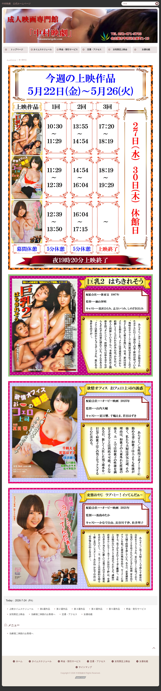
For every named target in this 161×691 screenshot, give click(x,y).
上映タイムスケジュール (21, 609)
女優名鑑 (146, 49)
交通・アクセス (94, 49)
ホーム (19, 661)
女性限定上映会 (120, 49)
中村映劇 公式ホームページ (16, 3)
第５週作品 (114, 609)
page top (153, 648)
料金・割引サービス (68, 49)
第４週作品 (96, 609)
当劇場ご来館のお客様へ (43, 614)
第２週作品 (61, 609)
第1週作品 (45, 609)
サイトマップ (85, 667)
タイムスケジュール (42, 49)
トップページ (17, 49)
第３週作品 (79, 609)
